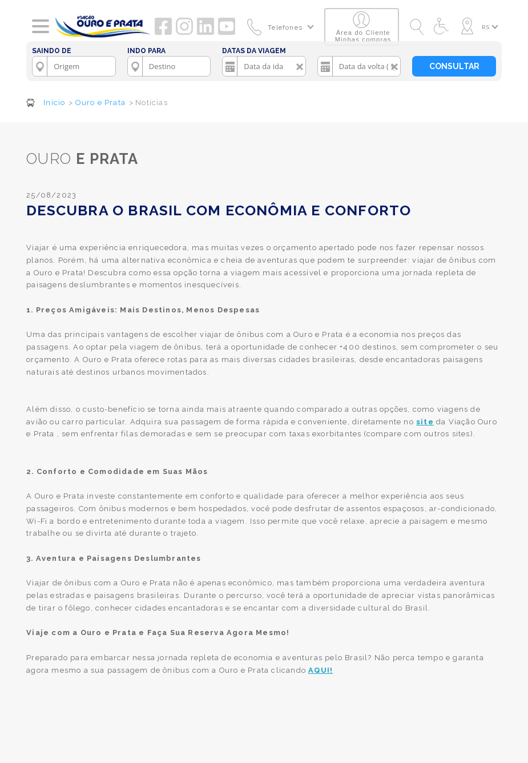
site (425, 421)
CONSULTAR (454, 66)
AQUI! (320, 670)
